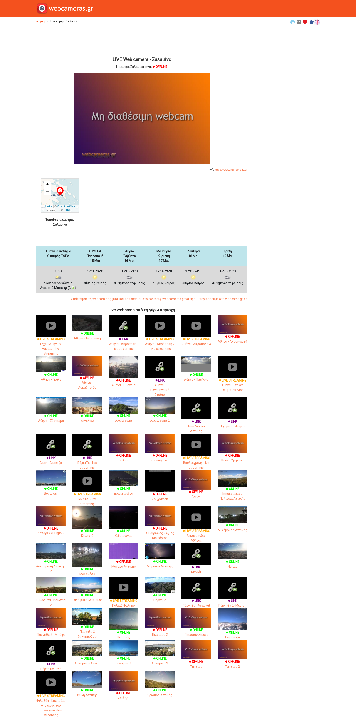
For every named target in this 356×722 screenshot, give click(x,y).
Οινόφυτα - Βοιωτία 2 (51, 595)
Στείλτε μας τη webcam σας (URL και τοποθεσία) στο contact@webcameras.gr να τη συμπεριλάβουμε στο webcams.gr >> (159, 299)
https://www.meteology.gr (231, 169)
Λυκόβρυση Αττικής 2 (51, 561)
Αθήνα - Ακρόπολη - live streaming (123, 337)
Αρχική (40, 21)
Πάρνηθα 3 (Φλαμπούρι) (87, 626)
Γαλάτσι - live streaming (87, 492)
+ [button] (47, 184)
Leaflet (49, 206)
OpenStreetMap (66, 206)
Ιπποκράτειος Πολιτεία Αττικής (232, 488)
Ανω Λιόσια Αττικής (196, 419)
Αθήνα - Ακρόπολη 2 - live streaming (160, 337)
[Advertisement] (141, 40)
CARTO (68, 210)
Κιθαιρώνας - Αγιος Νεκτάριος (160, 527)
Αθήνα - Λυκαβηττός (87, 376)
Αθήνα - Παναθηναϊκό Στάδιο (160, 381)
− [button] (47, 191)
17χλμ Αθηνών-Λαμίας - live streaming (51, 339)
